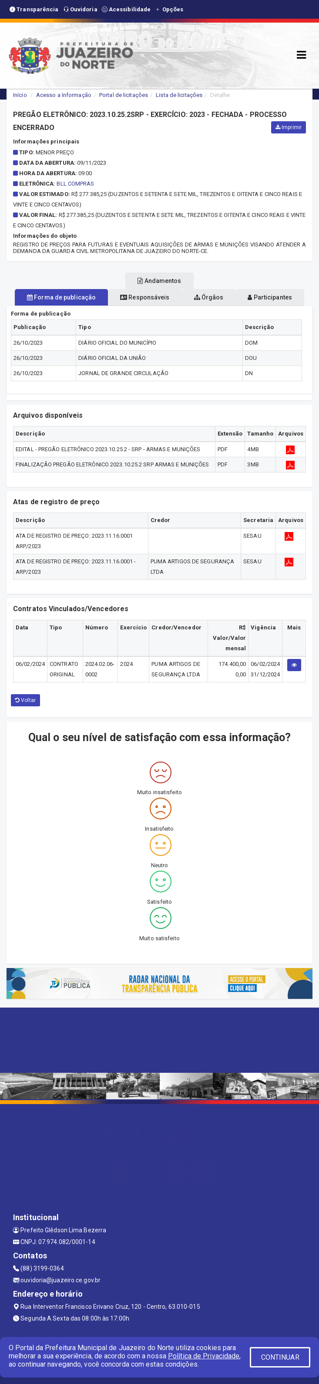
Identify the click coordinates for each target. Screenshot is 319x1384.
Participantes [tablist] (270, 297)
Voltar (25, 700)
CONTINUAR (280, 1357)
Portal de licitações (123, 95)
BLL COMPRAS (75, 183)
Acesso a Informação (63, 95)
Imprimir (288, 127)
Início (20, 95)
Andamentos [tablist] (159, 280)
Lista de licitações (179, 95)
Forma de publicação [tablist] (61, 297)
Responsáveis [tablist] (144, 297)
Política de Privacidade (203, 1356)
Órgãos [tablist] (209, 297)
